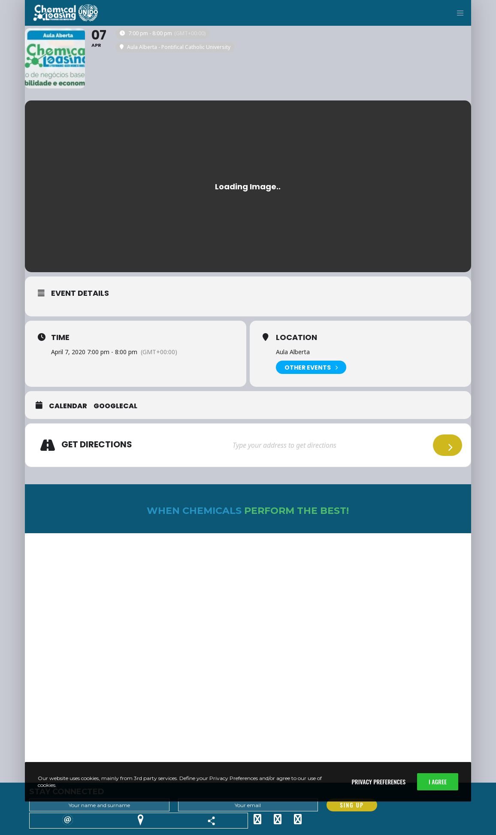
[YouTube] (298, 818)
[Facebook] (277, 818)
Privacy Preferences (378, 781)
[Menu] (457, 13)
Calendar (68, 406)
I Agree (438, 781)
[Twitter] (257, 818)
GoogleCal (115, 406)
